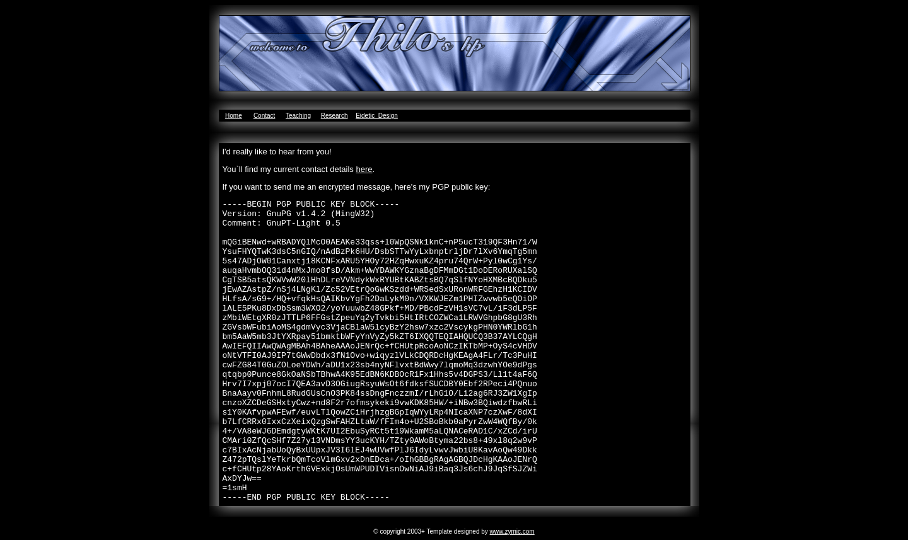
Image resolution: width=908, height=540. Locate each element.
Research (334, 115)
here (364, 169)
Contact (264, 115)
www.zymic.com (512, 531)
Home (233, 115)
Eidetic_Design (377, 115)
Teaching (298, 115)
